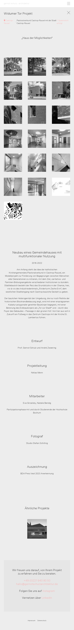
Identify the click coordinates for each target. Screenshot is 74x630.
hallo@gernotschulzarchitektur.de (37, 584)
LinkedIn (47, 598)
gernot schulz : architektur (16, 3)
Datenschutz (41, 620)
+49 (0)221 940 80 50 (37, 580)
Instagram (48, 591)
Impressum (31, 620)
